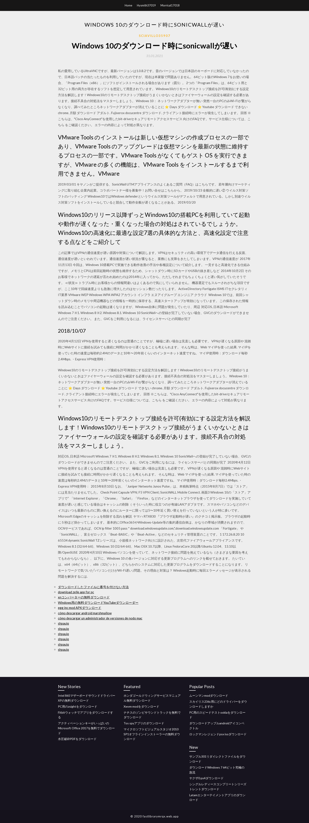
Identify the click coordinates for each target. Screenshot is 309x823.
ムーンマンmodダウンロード (208, 695)
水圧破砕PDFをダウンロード (77, 739)
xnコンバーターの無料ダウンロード (84, 597)
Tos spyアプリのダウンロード (144, 723)
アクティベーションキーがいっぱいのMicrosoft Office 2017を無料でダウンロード (86, 728)
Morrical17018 (170, 5)
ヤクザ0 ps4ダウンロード (206, 778)
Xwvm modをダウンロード (141, 706)
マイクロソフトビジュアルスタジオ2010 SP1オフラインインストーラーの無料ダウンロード (152, 734)
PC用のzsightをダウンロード (77, 706)
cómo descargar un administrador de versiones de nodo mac (100, 618)
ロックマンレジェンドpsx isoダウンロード (218, 734)
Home (128, 5)
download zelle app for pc (76, 592)
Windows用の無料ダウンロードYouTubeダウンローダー (98, 602)
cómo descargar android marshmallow (85, 613)
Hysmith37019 (146, 5)
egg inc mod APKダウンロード (79, 608)
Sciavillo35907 (154, 36)
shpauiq (63, 623)
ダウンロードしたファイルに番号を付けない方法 (93, 587)
